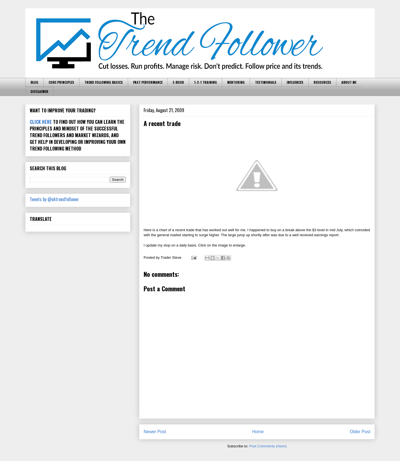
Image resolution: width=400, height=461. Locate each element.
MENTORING (236, 82)
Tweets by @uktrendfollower (54, 199)
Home (258, 431)
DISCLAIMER (39, 91)
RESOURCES (322, 82)
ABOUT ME (348, 82)
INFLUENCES (295, 82)
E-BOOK (178, 82)
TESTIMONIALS (265, 82)
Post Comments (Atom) (268, 446)
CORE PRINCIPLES (61, 82)
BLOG (34, 82)
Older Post (360, 431)
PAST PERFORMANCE (147, 82)
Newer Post (155, 431)
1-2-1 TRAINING (205, 82)
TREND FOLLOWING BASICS (103, 82)
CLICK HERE (41, 122)
